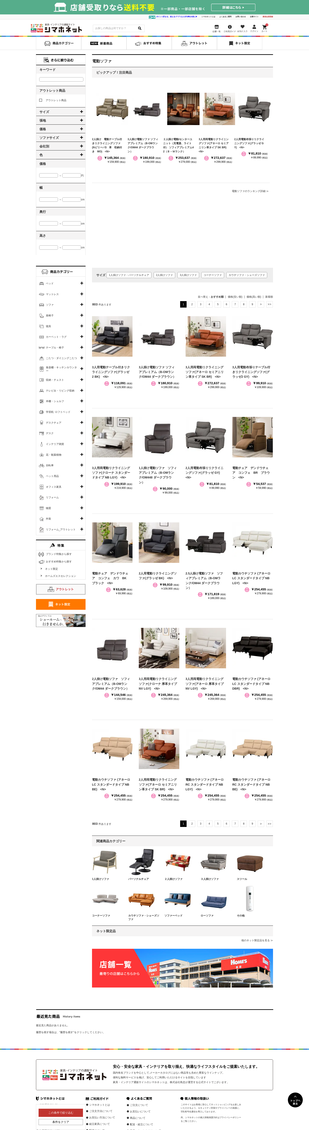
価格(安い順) (235, 296)
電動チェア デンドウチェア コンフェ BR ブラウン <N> (251, 472)
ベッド (50, 283)
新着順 (269, 296)
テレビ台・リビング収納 (60, 390)
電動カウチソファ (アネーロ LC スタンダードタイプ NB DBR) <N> (251, 683)
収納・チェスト (55, 379)
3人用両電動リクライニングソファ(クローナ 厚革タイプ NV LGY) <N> (158, 683)
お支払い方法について (102, 1117)
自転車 (50, 465)
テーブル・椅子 (55, 347)
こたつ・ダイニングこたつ (61, 358)
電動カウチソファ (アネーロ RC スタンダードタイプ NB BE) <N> (251, 784)
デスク (50, 433)
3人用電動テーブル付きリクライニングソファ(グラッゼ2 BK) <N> (111, 372)
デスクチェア (53, 422)
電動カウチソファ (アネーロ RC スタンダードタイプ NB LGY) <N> (205, 784)
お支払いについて (140, 1111)
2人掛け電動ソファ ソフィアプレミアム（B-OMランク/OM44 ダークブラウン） (111, 683)
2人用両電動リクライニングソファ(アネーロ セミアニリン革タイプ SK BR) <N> (158, 784)
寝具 (48, 326)
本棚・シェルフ (55, 401)
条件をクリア (60, 1122)
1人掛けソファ (100, 879)
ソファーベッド (173, 915)
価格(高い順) (254, 296)
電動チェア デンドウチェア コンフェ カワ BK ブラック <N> (111, 578)
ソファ (50, 304)
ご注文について (139, 1105)
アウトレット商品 (52, 100)
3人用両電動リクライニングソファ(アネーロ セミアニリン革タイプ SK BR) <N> (205, 372)
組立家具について (99, 1123)
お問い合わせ (241, 17)
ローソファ (207, 915)
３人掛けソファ (210, 879)
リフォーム (52, 497)
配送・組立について (141, 1124)
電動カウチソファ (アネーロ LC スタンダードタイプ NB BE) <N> (111, 784)
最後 (269, 304)
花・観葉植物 (53, 454)
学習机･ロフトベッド (58, 411)
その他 (241, 915)
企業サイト (254, 17)
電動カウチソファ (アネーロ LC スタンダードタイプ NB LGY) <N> (251, 578)
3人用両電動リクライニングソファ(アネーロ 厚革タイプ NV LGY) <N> (205, 683)
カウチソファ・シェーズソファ (247, 275)
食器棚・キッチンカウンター (61, 369)
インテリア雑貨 (55, 444)
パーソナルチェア (138, 879)
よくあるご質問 (225, 17)
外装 (48, 518)
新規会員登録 (268, 17)
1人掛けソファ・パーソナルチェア (129, 275)
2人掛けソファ (164, 275)
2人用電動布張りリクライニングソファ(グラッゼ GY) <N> (249, 143)
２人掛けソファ (173, 879)
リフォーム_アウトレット (61, 529)
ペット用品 (52, 476)
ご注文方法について (100, 1111)
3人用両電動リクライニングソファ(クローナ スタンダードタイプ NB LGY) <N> (111, 472)
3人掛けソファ (188, 275)
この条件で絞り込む (60, 1112)
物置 (48, 508)
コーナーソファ (213, 275)
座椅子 (50, 315)
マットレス (52, 294)
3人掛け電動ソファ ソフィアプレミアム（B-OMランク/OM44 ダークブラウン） (157, 372)
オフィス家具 (53, 486)
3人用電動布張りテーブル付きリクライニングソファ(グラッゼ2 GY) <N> (251, 372)
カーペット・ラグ (56, 336)
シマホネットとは (208, 17)
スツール (242, 879)
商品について (137, 1117)
